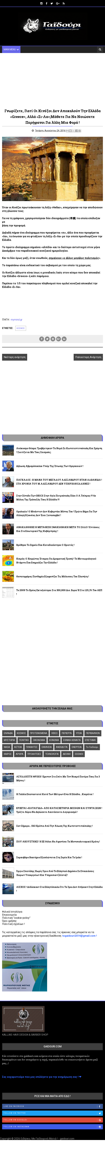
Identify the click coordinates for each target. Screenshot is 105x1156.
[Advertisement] (52, 80)
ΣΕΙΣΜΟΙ (79, 754)
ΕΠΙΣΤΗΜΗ (90, 740)
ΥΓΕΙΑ (79, 733)
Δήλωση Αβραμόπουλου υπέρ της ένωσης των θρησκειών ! (49, 466)
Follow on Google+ (53, 1120)
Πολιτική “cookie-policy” (16, 917)
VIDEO (54, 733)
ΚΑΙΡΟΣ (8, 754)
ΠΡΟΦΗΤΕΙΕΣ (34, 754)
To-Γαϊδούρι (92, 747)
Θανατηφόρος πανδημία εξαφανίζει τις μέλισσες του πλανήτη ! (52, 576)
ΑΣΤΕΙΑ (18, 747)
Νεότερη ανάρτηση (15, 357)
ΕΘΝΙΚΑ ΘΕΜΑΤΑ (72, 740)
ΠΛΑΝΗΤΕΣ (31, 747)
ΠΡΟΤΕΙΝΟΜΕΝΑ (38, 733)
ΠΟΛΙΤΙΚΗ (24, 740)
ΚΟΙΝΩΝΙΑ (54, 740)
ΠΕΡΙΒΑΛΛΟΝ (93, 733)
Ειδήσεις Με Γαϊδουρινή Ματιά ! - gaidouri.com (47, 1138)
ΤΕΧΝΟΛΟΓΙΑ (52, 754)
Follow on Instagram (53, 1127)
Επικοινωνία (9, 914)
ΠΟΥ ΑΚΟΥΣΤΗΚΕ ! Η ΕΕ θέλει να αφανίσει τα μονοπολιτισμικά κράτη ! (58, 841)
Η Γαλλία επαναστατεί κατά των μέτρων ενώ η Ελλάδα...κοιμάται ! (54, 794)
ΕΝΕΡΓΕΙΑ (77, 747)
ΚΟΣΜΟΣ (21, 328)
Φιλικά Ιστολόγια (12, 911)
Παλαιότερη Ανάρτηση (88, 357)
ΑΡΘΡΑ (19, 754)
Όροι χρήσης (9, 920)
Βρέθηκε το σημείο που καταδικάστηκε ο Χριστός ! (45, 544)
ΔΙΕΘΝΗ (67, 754)
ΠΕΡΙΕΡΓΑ (67, 733)
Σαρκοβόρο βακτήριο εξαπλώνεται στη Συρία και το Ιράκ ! (49, 857)
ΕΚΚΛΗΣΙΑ (47, 747)
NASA (7, 747)
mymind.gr (16, 319)
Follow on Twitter (53, 1113)
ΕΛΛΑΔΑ (8, 733)
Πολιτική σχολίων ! (13, 924)
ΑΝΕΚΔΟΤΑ (62, 747)
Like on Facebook (53, 1106)
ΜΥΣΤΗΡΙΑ (9, 740)
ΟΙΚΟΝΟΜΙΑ (39, 740)
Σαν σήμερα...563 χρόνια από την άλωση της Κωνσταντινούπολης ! (54, 825)
